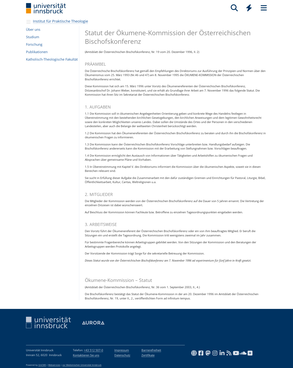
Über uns (33, 29)
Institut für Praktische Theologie (60, 21)
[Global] (249, 8)
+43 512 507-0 (93, 350)
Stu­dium (32, 37)
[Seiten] (263, 8)
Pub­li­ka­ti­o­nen (37, 52)
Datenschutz (122, 355)
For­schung (34, 44)
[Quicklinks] (249, 8)
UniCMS (42, 365)
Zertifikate (148, 355)
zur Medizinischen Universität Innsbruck (81, 365)
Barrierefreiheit (151, 350)
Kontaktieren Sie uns (86, 355)
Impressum (121, 350)
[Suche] (234, 8)
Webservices (54, 365)
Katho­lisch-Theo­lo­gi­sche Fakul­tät (52, 59)
